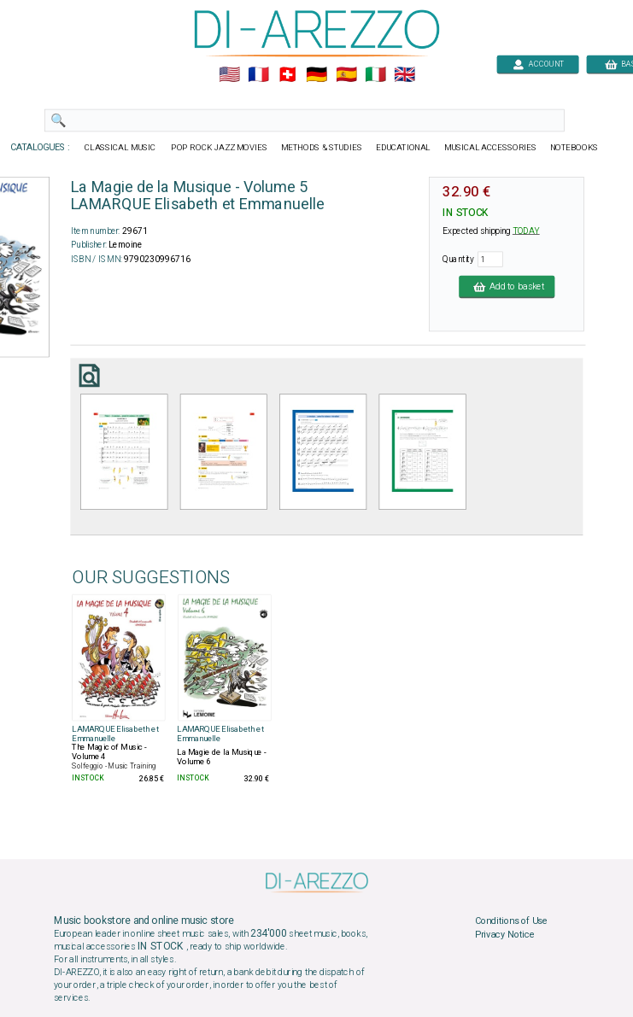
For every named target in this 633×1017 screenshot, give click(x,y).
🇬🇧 (403, 75)
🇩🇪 (316, 75)
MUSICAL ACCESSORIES (489, 148)
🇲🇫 (258, 75)
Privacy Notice (504, 934)
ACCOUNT (538, 63)
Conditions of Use (510, 921)
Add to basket (506, 286)
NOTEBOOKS (573, 148)
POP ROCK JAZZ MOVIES (219, 148)
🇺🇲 (228, 75)
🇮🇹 (374, 75)
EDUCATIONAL (402, 148)
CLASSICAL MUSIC (121, 148)
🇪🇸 (345, 75)
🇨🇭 (287, 75)
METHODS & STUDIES (320, 148)
